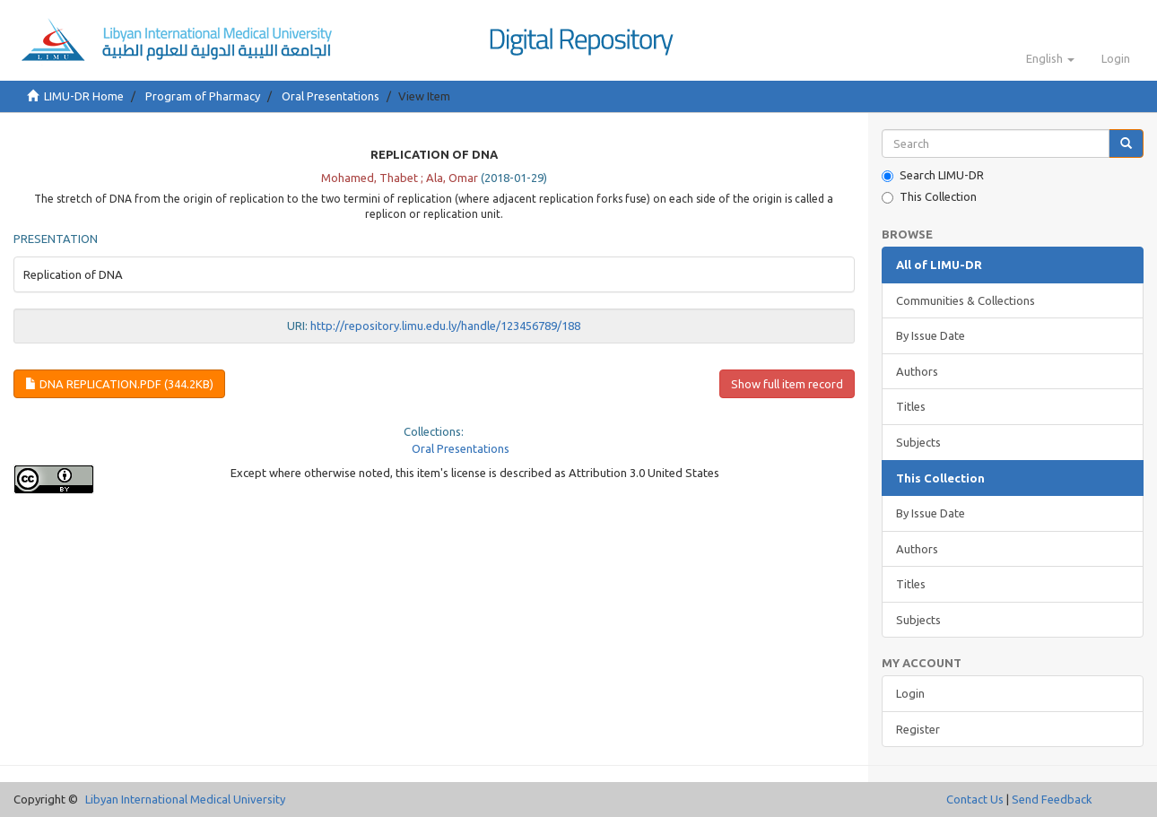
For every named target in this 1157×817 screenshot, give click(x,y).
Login (910, 693)
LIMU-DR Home (84, 96)
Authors (917, 371)
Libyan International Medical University (185, 799)
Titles (911, 406)
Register (918, 729)
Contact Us (975, 799)
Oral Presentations (330, 96)
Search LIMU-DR (933, 175)
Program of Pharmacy (202, 96)
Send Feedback (1052, 799)
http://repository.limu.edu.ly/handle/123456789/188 (445, 325)
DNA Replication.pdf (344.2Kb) (119, 384)
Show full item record (787, 384)
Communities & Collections (965, 300)
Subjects (918, 442)
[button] (1050, 58)
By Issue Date (930, 335)
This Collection (929, 197)
